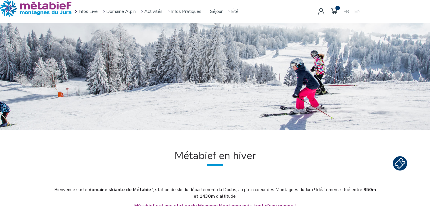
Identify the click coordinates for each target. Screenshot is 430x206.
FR (346, 11)
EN (357, 11)
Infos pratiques (186, 11)
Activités (153, 11)
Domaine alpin (121, 11)
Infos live (88, 11)
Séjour (216, 11)
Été (235, 11)
